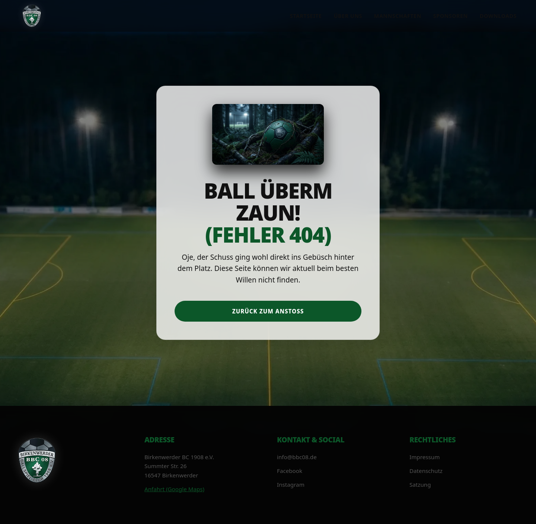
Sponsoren (450, 15)
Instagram (290, 484)
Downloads (498, 15)
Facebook (289, 470)
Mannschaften (397, 15)
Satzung (420, 484)
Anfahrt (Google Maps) (174, 489)
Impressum (424, 457)
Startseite (306, 15)
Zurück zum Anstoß (268, 311)
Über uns (348, 15)
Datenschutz (426, 470)
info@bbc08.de (297, 457)
